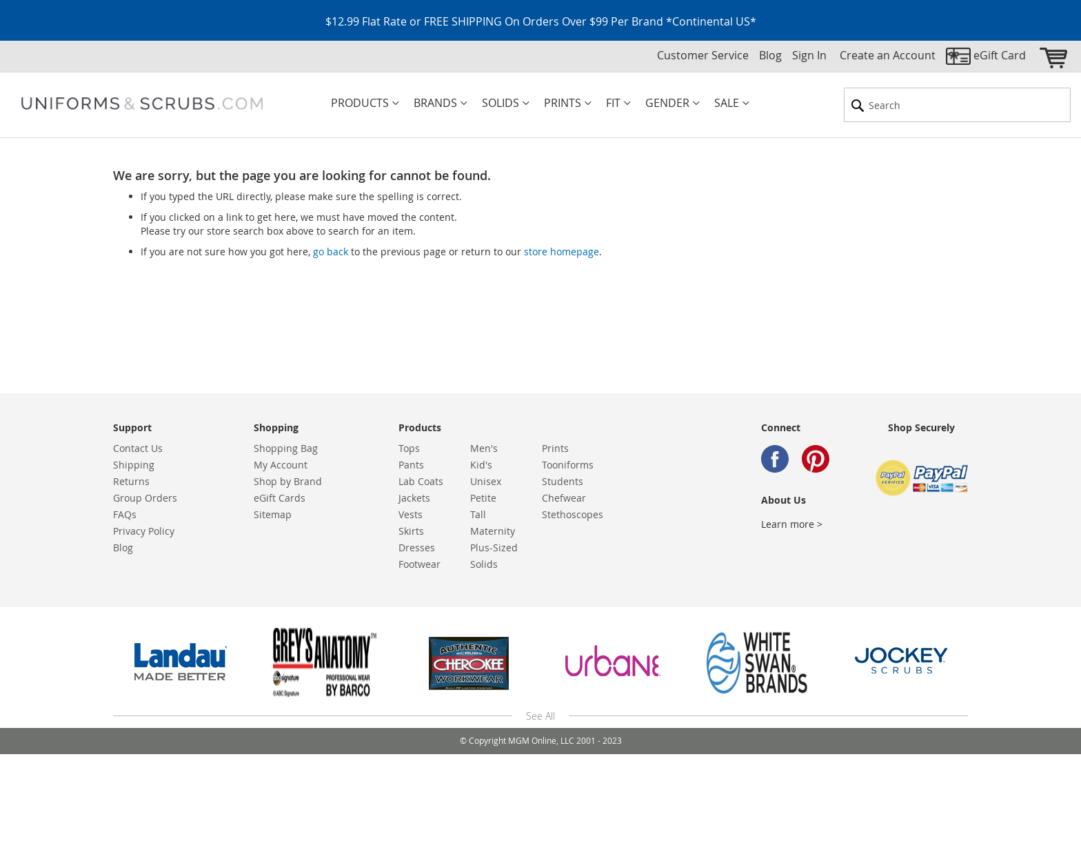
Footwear (419, 564)
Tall (478, 514)
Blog (770, 55)
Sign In (809, 55)
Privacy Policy (143, 531)
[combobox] (957, 105)
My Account (280, 464)
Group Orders (145, 497)
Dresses (416, 547)
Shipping (133, 464)
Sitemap (273, 514)
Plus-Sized (494, 547)
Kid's (481, 464)
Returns (131, 481)
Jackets (414, 497)
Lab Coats (420, 481)
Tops (409, 448)
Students (562, 481)
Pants (411, 464)
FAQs (125, 514)
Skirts (411, 531)
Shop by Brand (288, 481)
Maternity (492, 531)
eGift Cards (279, 497)
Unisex (485, 481)
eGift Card (999, 55)
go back (330, 251)
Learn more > (791, 524)
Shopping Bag (286, 448)
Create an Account (888, 55)
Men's (484, 448)
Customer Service (703, 55)
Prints (555, 448)
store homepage (561, 251)
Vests (410, 514)
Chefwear (564, 497)
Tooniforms (568, 464)
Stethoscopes (572, 514)
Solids (484, 564)
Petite (483, 497)
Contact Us (138, 448)
